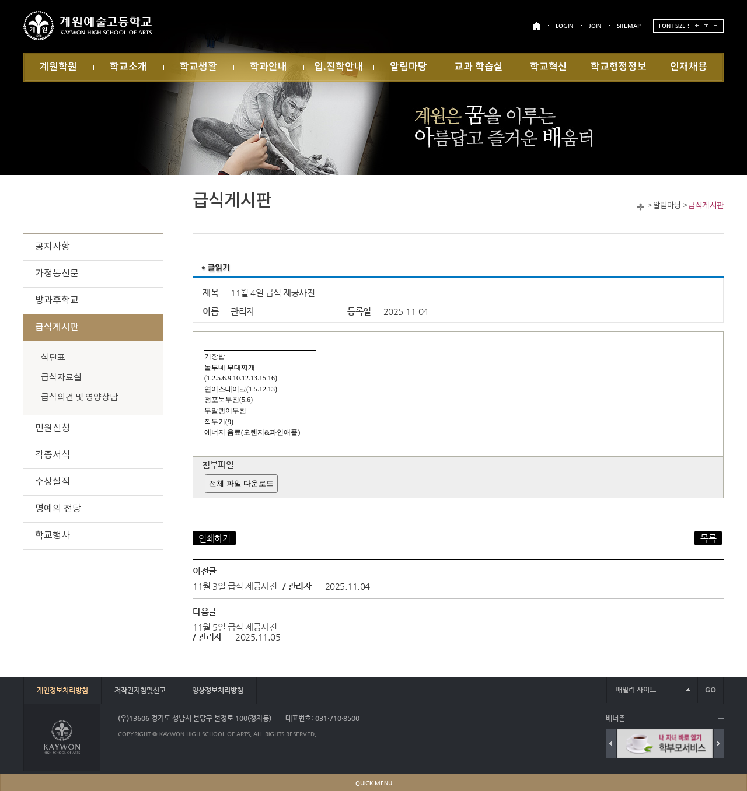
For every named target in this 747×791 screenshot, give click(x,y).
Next (719, 743)
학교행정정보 (619, 67)
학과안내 (268, 67)
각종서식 (52, 455)
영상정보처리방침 (217, 690)
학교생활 (198, 67)
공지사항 (52, 247)
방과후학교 (57, 300)
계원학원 (58, 67)
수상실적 (52, 482)
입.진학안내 (339, 67)
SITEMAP (629, 26)
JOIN (595, 26)
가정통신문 (57, 273)
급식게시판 (706, 206)
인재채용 (688, 67)
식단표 (53, 358)
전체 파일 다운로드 (241, 483)
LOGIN (564, 26)
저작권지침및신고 (140, 690)
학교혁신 (548, 67)
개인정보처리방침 (62, 690)
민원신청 (52, 428)
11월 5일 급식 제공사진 (235, 627)
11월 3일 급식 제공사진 (235, 586)
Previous (611, 743)
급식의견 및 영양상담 (79, 397)
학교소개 (128, 67)
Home (640, 207)
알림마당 (408, 67)
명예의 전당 (58, 508)
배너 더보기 (721, 718)
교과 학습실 (478, 67)
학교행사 (52, 535)
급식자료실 (61, 378)
